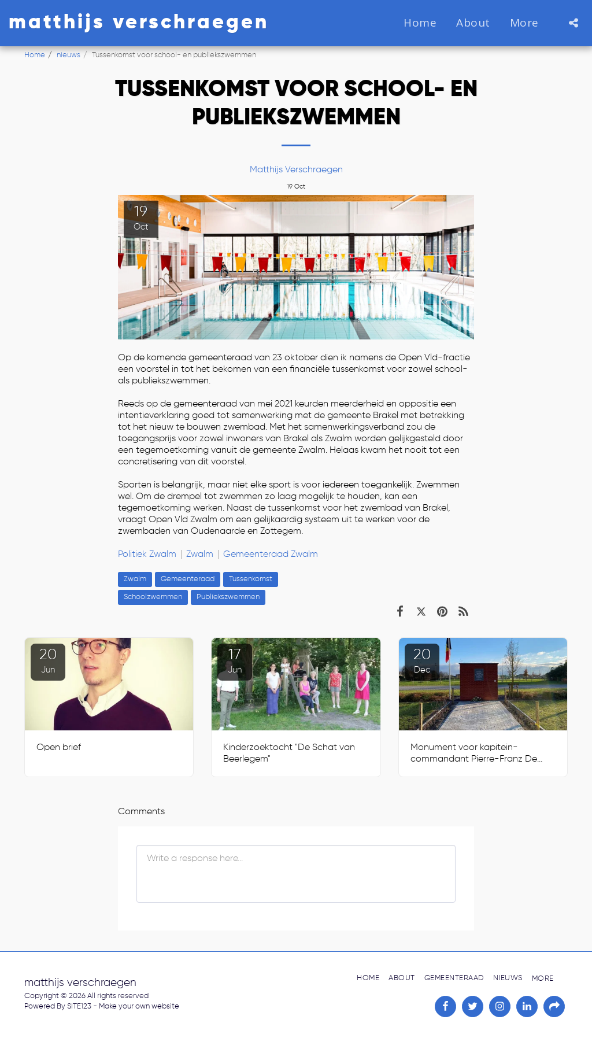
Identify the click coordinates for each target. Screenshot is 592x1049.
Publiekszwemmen (228, 597)
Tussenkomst (250, 579)
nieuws (68, 55)
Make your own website (139, 1006)
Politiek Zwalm (147, 554)
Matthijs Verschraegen (296, 170)
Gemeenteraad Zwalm (270, 554)
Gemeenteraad (187, 579)
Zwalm (199, 554)
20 (48, 661)
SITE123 (79, 1006)
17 (234, 661)
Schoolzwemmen (153, 597)
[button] (573, 22)
